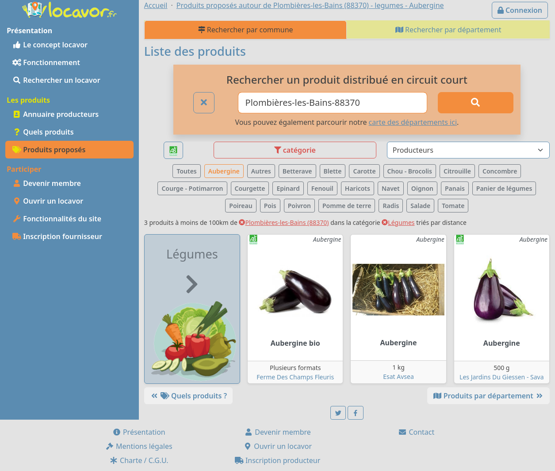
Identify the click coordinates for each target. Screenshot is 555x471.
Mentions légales (138, 446)
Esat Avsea (398, 376)
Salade (420, 205)
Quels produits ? (188, 396)
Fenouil (322, 188)
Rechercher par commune (245, 30)
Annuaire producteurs (55, 114)
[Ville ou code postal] (333, 102)
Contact (416, 432)
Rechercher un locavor (56, 80)
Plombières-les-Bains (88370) (284, 222)
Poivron (299, 205)
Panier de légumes (504, 188)
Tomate (453, 205)
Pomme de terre (346, 205)
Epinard (287, 188)
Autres (261, 171)
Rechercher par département (448, 30)
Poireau (240, 205)
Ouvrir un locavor (47, 201)
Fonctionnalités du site (56, 219)
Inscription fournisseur (57, 236)
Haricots (357, 188)
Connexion (520, 10)
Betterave (297, 171)
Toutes (186, 171)
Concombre (499, 171)
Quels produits (43, 132)
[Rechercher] (475, 102)
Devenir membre (46, 183)
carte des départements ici (413, 122)
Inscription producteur (278, 460)
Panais (455, 188)
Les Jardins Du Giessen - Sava (501, 377)
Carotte (364, 171)
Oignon (422, 188)
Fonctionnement (46, 62)
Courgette (250, 188)
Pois (270, 205)
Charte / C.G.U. (138, 460)
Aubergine (224, 171)
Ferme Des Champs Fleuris (295, 377)
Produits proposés (48, 149)
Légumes (398, 222)
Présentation (138, 432)
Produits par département (488, 396)
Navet (391, 188)
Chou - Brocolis (409, 171)
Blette (333, 171)
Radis (391, 205)
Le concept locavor (50, 45)
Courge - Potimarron (192, 188)
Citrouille (457, 171)
